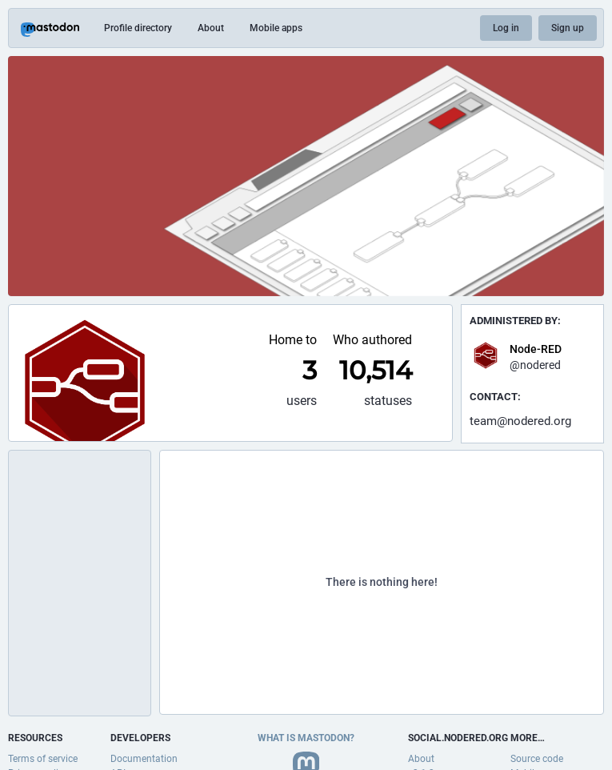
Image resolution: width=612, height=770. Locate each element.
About (211, 28)
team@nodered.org (520, 421)
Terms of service (43, 758)
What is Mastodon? (306, 738)
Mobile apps (276, 28)
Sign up (567, 28)
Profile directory (138, 28)
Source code (536, 758)
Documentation (144, 758)
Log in (506, 28)
